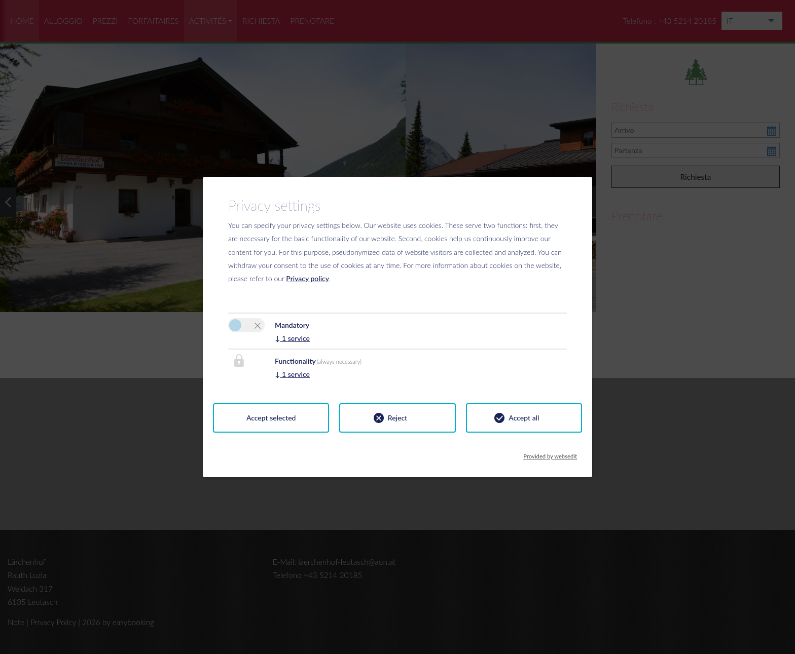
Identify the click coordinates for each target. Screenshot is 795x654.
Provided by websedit (550, 453)
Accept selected (271, 417)
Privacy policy (307, 278)
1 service (292, 338)
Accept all (524, 417)
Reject (397, 417)
